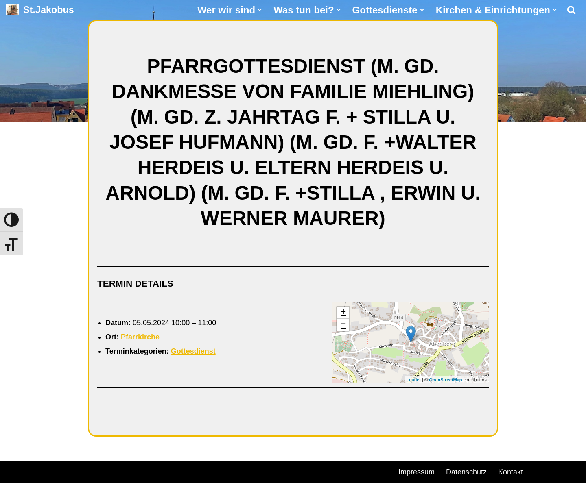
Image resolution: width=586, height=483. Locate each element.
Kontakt (510, 472)
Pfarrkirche (140, 337)
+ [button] (343, 313)
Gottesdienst (193, 351)
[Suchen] (571, 9)
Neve (14, 471)
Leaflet (414, 379)
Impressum (416, 472)
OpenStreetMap (445, 379)
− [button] (343, 325)
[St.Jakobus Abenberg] (40, 10)
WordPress (99, 471)
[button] (259, 9)
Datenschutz (466, 472)
